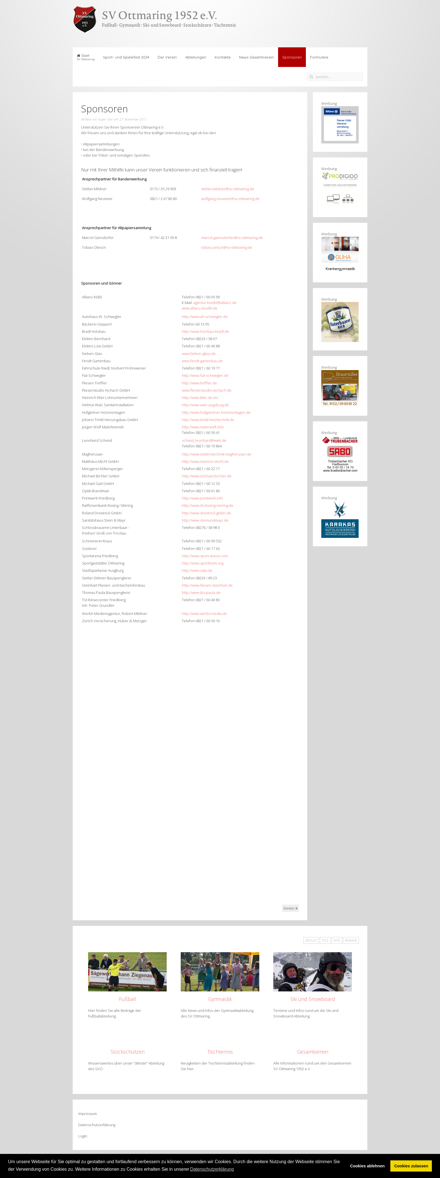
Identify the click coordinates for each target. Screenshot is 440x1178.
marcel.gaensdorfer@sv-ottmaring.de (232, 237)
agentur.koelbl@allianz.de (215, 302)
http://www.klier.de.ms (200, 397)
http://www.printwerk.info (202, 498)
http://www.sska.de (197, 570)
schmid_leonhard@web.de (204, 440)
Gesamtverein (312, 1051)
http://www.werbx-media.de (204, 613)
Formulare (319, 57)
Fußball (127, 999)
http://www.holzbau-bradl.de (205, 331)
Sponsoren (292, 57)
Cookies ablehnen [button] (367, 1166)
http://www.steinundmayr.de (205, 520)
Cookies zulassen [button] (411, 1166)
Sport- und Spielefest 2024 (126, 57)
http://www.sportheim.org (202, 563)
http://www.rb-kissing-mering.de (207, 505)
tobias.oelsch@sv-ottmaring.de (226, 247)
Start (86, 57)
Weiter (290, 908)
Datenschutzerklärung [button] (212, 1169)
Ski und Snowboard (312, 999)
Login (82, 1135)
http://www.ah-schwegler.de (205, 316)
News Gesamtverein (256, 57)
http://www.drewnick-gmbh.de (206, 512)
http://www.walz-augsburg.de (205, 404)
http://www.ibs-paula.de (201, 592)
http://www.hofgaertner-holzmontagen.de (216, 412)
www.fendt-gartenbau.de (202, 360)
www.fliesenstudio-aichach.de (207, 390)
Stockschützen (128, 1051)
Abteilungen (195, 57)
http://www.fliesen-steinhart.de (207, 585)
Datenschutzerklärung (96, 1124)
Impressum (87, 1113)
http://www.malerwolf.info (203, 426)
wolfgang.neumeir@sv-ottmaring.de (230, 198)
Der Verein (167, 57)
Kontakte (223, 57)
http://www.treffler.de (199, 382)
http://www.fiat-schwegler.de (205, 375)
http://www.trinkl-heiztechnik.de (208, 419)
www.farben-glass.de (199, 353)
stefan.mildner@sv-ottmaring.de (227, 188)
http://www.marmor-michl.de (205, 461)
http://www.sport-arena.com (205, 555)
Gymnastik (220, 999)
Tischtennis (220, 1051)
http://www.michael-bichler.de (207, 475)
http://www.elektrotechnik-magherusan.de (216, 454)
